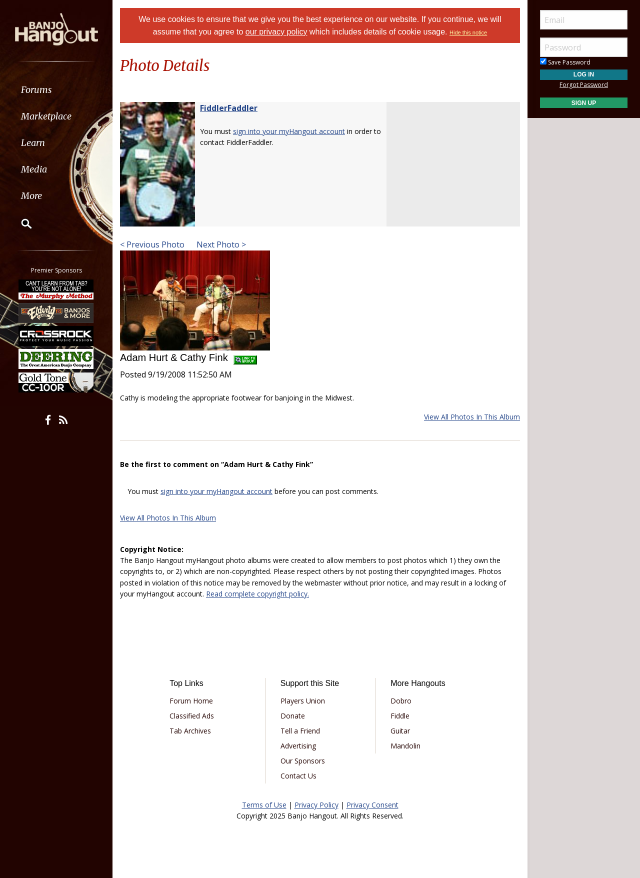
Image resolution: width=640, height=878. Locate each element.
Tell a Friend (300, 731)
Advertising (298, 745)
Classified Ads (192, 715)
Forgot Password (584, 84)
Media (34, 169)
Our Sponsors (302, 761)
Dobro (401, 701)
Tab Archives (190, 731)
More (31, 196)
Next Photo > (220, 244)
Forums (36, 90)
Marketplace (46, 116)
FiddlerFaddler (229, 108)
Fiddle (400, 715)
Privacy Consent (372, 805)
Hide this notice (468, 33)
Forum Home (191, 701)
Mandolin (405, 745)
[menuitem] (56, 89)
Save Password (565, 62)
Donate (292, 715)
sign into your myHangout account (289, 131)
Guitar (400, 731)
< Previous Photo (152, 244)
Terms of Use (264, 805)
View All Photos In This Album (472, 417)
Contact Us (298, 775)
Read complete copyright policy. (257, 593)
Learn (33, 142)
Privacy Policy (316, 805)
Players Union (302, 701)
